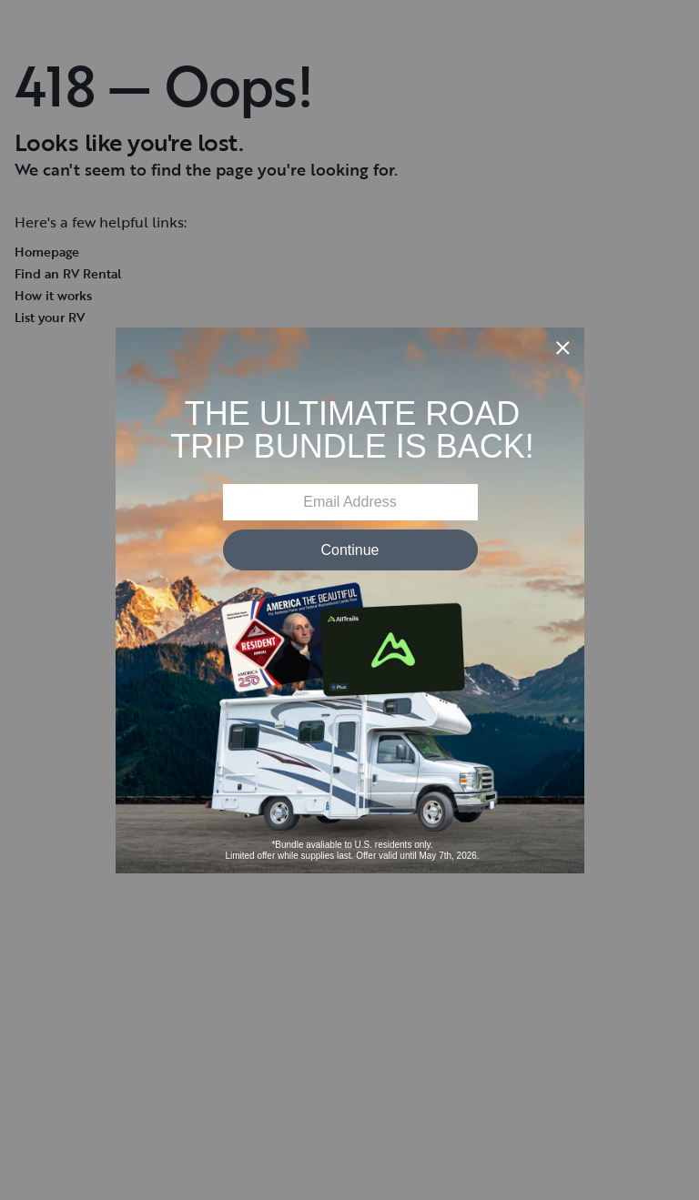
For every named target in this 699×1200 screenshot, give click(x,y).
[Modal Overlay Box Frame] (350, 600)
